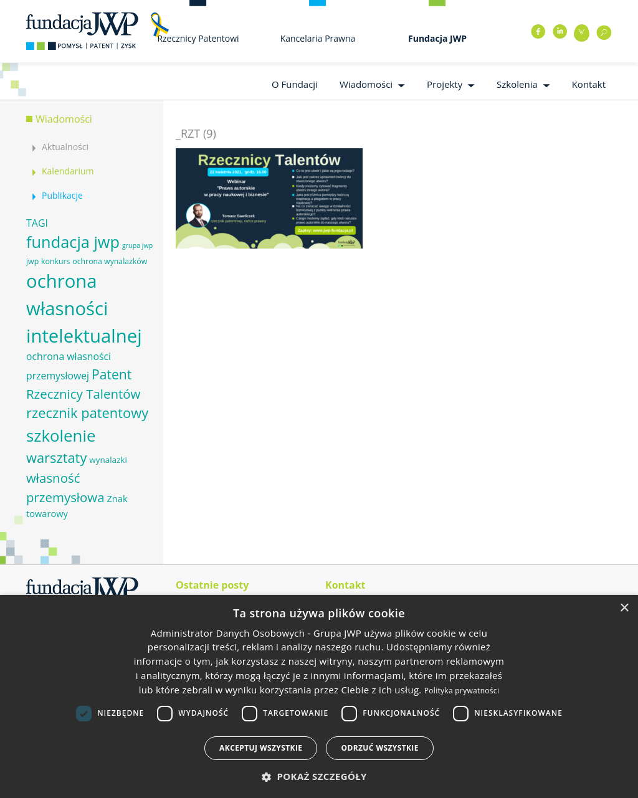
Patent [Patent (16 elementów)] (111, 374)
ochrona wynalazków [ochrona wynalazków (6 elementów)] (109, 261)
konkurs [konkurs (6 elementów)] (55, 261)
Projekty (444, 84)
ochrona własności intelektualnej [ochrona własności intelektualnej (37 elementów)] (84, 308)
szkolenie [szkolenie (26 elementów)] (60, 435)
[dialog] (319, 696)
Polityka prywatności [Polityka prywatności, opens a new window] (461, 690)
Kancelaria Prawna (318, 38)
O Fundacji (295, 84)
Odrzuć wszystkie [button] (379, 748)
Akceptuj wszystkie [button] (260, 748)
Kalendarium (67, 171)
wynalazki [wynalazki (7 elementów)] (108, 459)
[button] (319, 776)
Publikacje (62, 195)
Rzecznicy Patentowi (198, 38)
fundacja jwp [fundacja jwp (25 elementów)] (73, 241)
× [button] (624, 608)
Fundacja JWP (437, 38)
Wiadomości (366, 84)
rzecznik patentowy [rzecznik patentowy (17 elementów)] (87, 413)
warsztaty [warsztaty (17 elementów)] (56, 458)
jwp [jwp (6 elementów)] (32, 261)
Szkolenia (517, 84)
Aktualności (65, 147)
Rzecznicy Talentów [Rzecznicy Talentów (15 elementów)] (83, 393)
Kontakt (589, 84)
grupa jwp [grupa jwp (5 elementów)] (137, 245)
